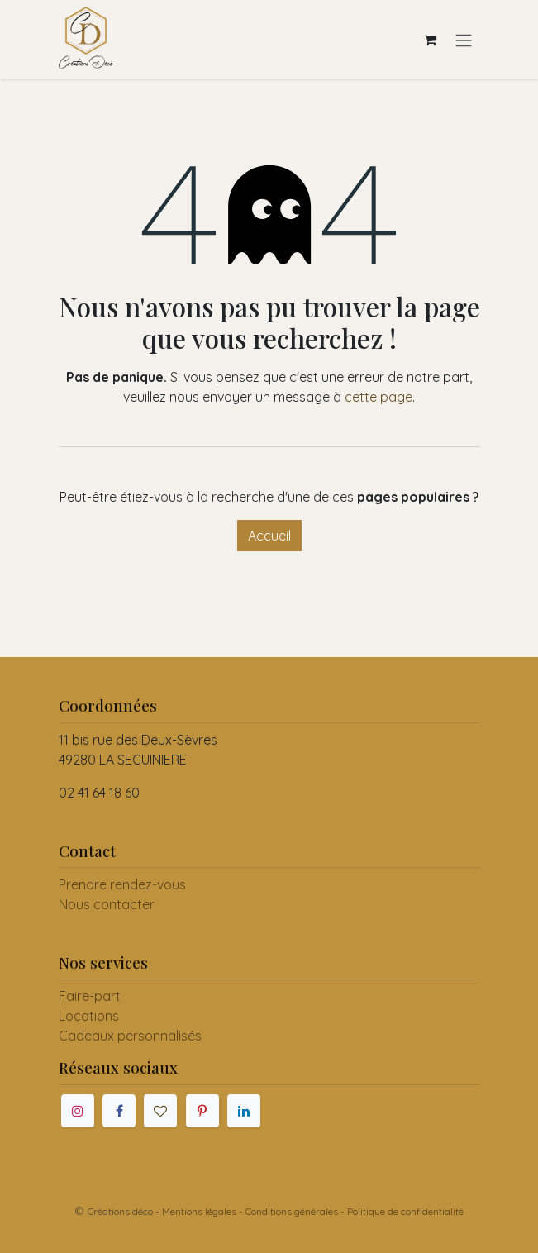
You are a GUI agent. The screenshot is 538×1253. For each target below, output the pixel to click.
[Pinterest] (202, 1110)
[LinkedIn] (243, 1110)
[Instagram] (77, 1110)
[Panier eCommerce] (430, 39)
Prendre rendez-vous (122, 884)
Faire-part (90, 996)
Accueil (269, 535)
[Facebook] (119, 1110)
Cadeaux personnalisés (130, 1035)
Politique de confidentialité (405, 1211)
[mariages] (160, 1110)
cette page (378, 396)
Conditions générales (291, 1211)
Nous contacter (107, 904)
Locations (89, 1016)
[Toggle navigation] (463, 39)
